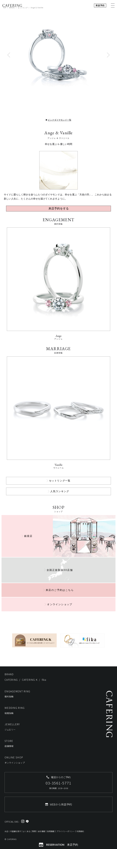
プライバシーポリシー (65, 831)
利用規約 (80, 831)
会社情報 (41, 831)
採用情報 (50, 831)
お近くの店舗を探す (13, 831)
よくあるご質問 (29, 831)
